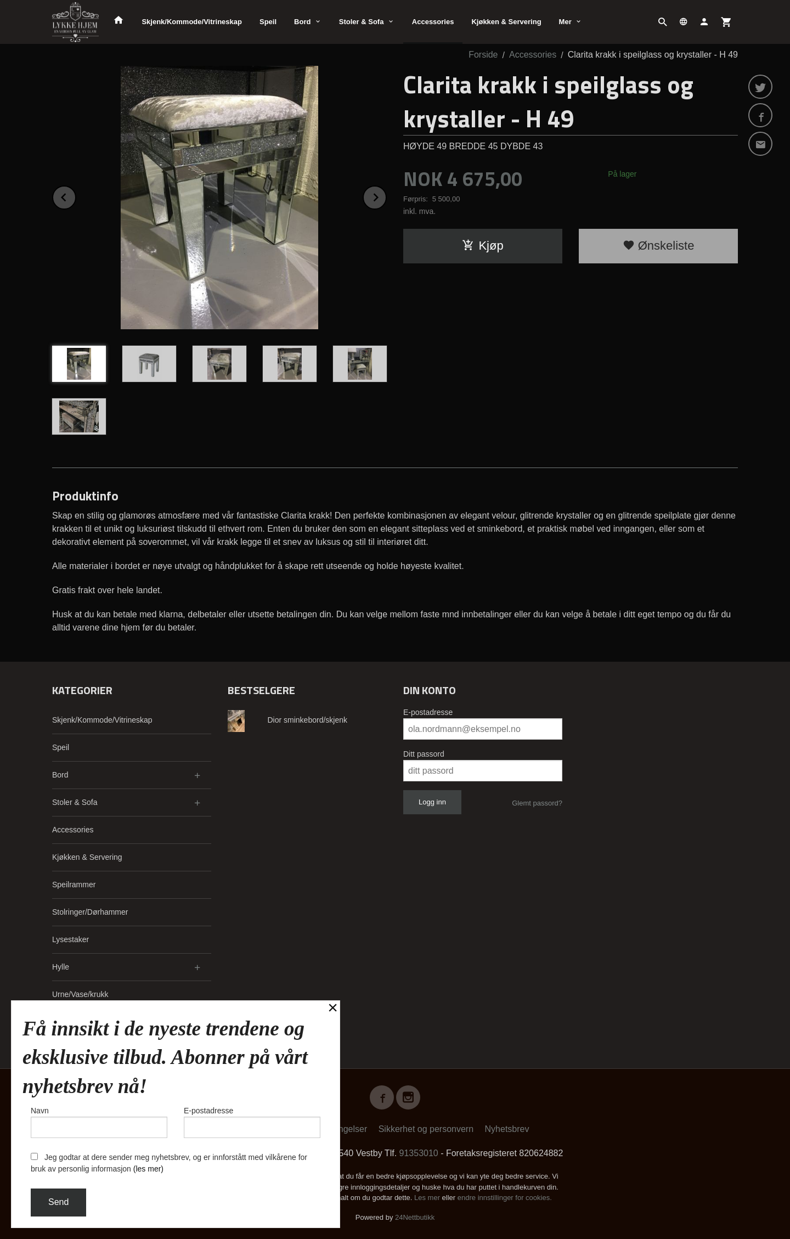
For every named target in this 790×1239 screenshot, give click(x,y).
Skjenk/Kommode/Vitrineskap (192, 22)
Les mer (428, 1197)
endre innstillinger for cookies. (505, 1197)
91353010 (418, 1153)
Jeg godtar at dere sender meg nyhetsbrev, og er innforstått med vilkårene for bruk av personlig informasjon (169, 1163)
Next (386, 195)
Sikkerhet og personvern (426, 1129)
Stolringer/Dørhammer (90, 912)
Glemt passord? (537, 803)
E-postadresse (428, 712)
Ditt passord (423, 754)
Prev (75, 195)
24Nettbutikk (415, 1217)
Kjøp (482, 245)
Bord (302, 22)
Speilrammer (73, 884)
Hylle (60, 966)
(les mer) (148, 1168)
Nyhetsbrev (507, 1129)
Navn (99, 1122)
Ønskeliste (659, 245)
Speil (267, 22)
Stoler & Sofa (361, 22)
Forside (483, 54)
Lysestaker (70, 939)
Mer (565, 22)
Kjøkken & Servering (506, 22)
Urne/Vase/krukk (80, 994)
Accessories (433, 22)
